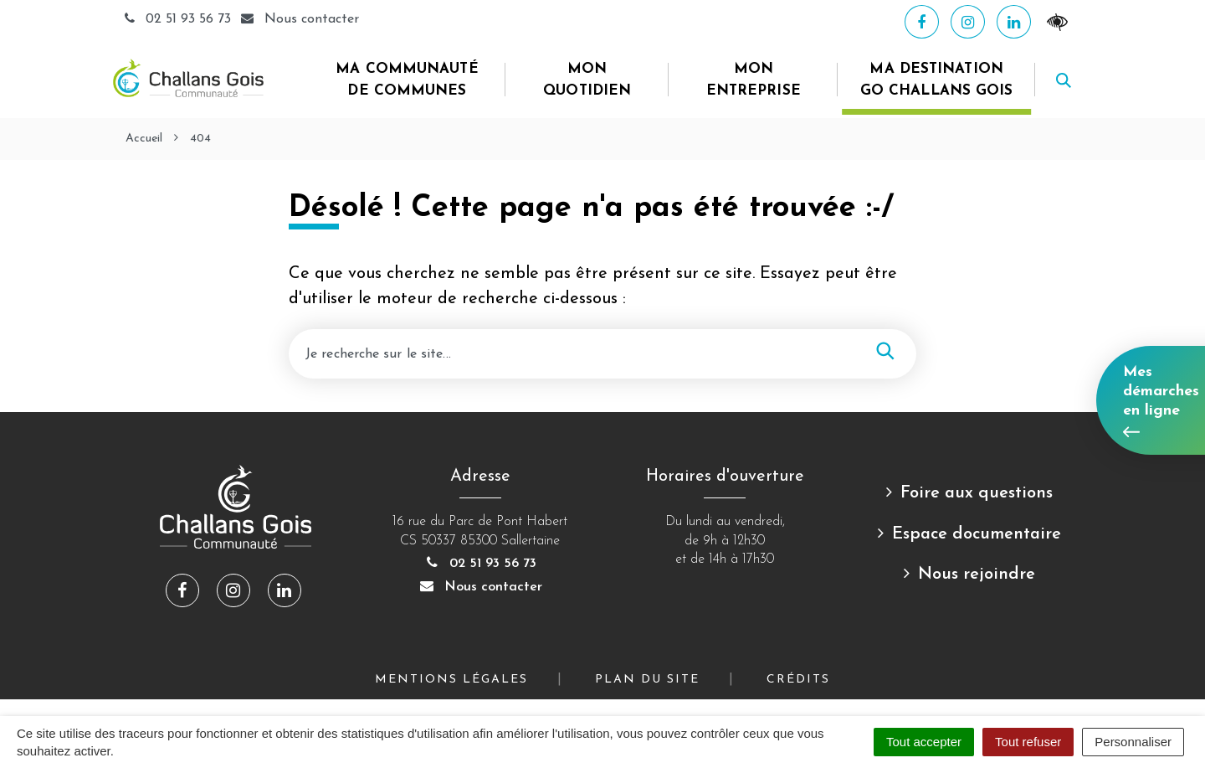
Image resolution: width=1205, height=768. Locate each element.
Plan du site (647, 679)
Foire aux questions (976, 493)
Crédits (798, 679)
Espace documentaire (976, 534)
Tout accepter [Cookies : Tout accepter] (923, 741)
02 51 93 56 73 (178, 19)
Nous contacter (480, 587)
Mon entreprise (753, 80)
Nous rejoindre (976, 574)
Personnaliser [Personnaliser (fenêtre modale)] (1133, 741)
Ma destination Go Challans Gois (936, 80)
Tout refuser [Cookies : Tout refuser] (1028, 741)
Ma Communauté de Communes (407, 80)
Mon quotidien (587, 80)
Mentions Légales (451, 679)
